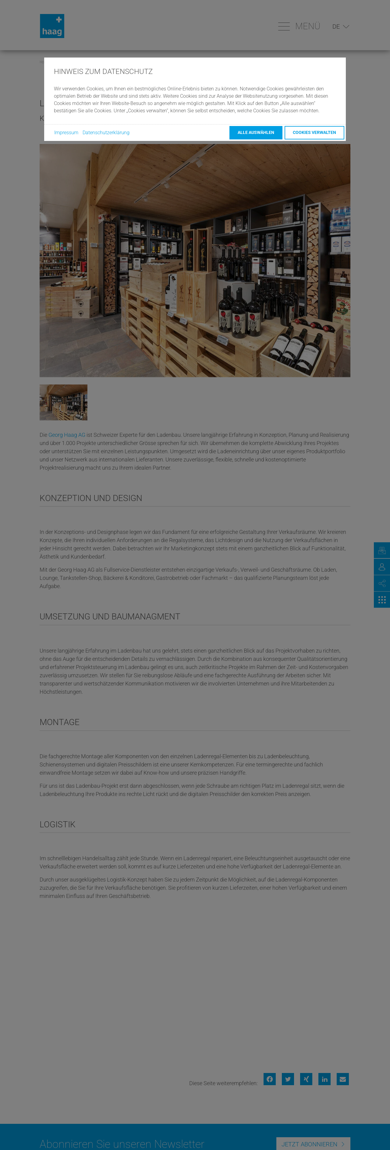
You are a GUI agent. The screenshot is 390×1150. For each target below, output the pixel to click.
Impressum (66, 132)
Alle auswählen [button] (256, 132)
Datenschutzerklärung (106, 132)
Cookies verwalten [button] (314, 132)
